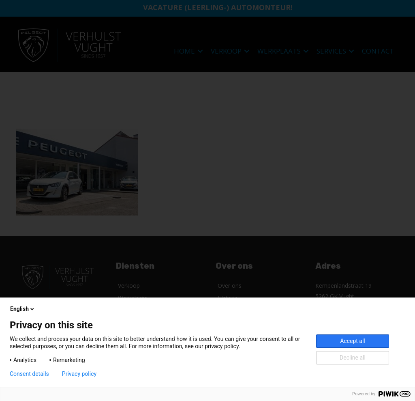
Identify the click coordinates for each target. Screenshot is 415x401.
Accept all (352, 341)
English (22, 309)
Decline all (353, 357)
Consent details (29, 374)
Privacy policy (79, 374)
